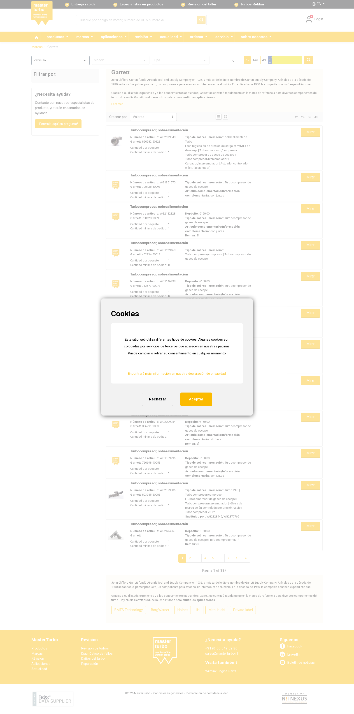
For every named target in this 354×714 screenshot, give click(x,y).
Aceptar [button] (196, 399)
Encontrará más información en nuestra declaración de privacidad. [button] (177, 374)
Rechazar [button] (157, 399)
